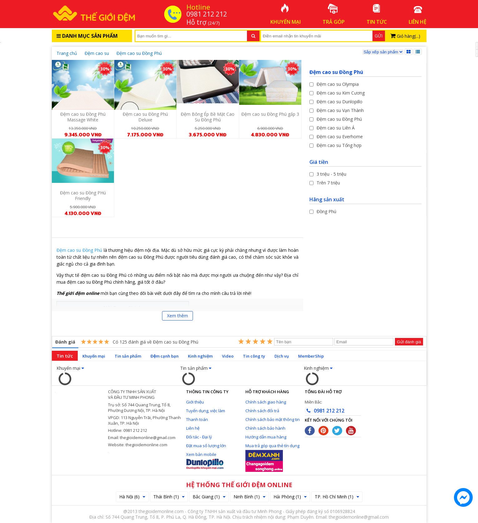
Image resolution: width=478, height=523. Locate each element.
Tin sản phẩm (128, 356)
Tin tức (65, 356)
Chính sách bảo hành (265, 428)
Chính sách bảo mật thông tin (272, 419)
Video (228, 356)
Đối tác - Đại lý (199, 437)
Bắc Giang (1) (209, 497)
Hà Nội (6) (132, 497)
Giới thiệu (195, 402)
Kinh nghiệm (200, 356)
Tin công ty (254, 356)
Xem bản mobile (201, 454)
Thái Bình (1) (169, 497)
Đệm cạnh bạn (164, 356)
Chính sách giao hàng (265, 402)
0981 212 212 (324, 410)
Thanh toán (197, 419)
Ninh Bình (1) (249, 497)
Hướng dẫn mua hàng (265, 437)
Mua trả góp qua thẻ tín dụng (272, 445)
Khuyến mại (93, 356)
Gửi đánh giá (409, 342)
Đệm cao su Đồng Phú (79, 250)
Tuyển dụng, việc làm (205, 410)
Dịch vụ (281, 356)
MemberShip (311, 356)
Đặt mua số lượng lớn (206, 445)
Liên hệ (193, 428)
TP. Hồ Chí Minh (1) (337, 497)
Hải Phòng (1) (290, 497)
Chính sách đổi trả (262, 410)
